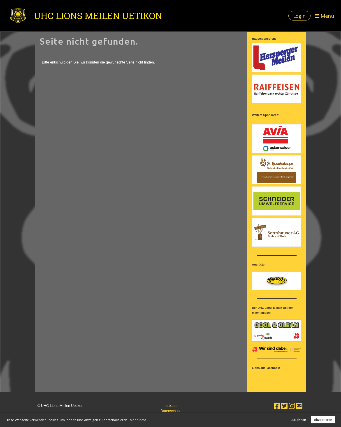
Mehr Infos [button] (138, 420)
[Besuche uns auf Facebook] (277, 406)
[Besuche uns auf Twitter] (284, 406)
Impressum (170, 406)
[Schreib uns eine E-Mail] (299, 406)
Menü (324, 15)
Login (299, 15)
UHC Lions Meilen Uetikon (98, 16)
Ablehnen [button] (298, 420)
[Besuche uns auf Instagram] (292, 406)
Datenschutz (170, 411)
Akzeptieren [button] (323, 420)
